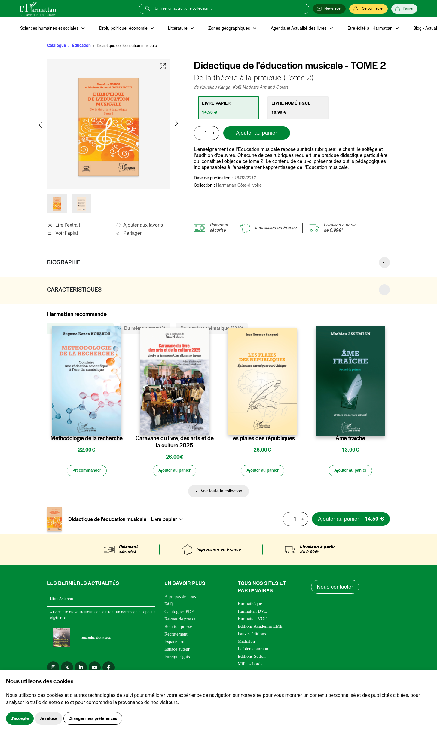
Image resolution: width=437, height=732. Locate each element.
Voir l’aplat (62, 234)
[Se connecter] (368, 9)
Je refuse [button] (48, 718)
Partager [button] (128, 234)
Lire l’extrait (63, 226)
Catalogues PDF (179, 612)
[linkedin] (81, 669)
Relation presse (178, 627)
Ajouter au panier (256, 133)
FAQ (168, 605)
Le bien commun (253, 650)
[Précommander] (86, 471)
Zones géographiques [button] (225, 29)
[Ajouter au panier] (175, 471)
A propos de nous (180, 597)
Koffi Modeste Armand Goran (260, 88)
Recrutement (176, 635)
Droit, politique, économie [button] (122, 29)
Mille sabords (250, 665)
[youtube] (95, 669)
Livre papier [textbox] (164, 520)
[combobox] (168, 520)
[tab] (229, 108)
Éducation (81, 46)
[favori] (117, 427)
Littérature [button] (175, 29)
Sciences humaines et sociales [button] (49, 29)
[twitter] (67, 669)
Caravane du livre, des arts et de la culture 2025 (175, 442)
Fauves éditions (252, 634)
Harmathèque (250, 604)
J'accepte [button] (20, 718)
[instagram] (53, 669)
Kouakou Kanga (215, 88)
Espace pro (174, 642)
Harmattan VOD (252, 619)
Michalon (246, 642)
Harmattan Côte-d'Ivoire (239, 186)
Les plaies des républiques (262, 439)
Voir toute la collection (221, 492)
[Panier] (404, 9)
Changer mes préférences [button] (93, 718)
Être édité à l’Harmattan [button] (364, 29)
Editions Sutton (252, 657)
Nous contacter (335, 588)
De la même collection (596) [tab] (80, 329)
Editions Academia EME (260, 627)
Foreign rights (177, 657)
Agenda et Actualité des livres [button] (294, 29)
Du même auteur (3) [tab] (144, 329)
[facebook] (108, 669)
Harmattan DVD (253, 612)
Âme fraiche (350, 439)
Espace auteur (177, 650)
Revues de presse (179, 620)
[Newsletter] (329, 9)
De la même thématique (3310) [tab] (211, 329)
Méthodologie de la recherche (86, 439)
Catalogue (56, 46)
